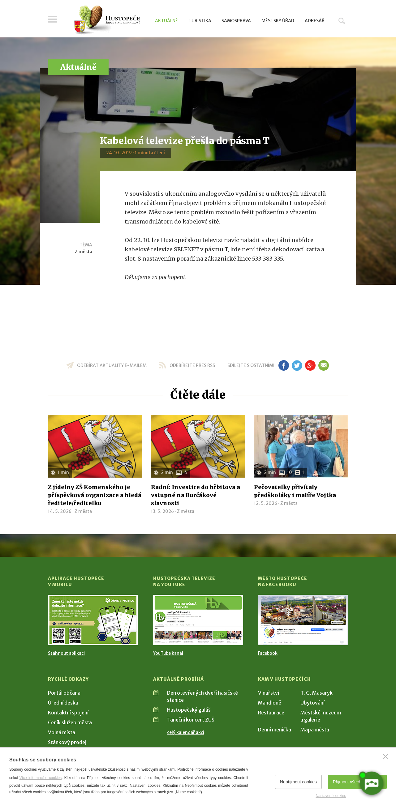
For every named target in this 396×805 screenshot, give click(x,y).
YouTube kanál (168, 653)
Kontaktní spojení (68, 712)
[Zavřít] (385, 756)
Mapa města (314, 729)
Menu (52, 19)
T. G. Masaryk (316, 693)
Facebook (268, 653)
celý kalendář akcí (185, 732)
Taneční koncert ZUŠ (190, 720)
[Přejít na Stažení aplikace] (93, 620)
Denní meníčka (274, 729)
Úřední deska (63, 703)
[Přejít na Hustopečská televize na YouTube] (198, 620)
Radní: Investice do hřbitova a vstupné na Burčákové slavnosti (195, 495)
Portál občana (64, 693)
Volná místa (61, 732)
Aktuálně (166, 20)
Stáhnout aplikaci (66, 653)
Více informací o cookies (40, 778)
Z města (83, 251)
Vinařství (268, 693)
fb (283, 365)
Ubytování (312, 703)
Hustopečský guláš (189, 710)
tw (296, 365)
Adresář (315, 20)
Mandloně (269, 703)
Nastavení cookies (331, 796)
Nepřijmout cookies (298, 781)
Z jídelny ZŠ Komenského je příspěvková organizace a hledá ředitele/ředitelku (94, 495)
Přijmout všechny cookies (357, 781)
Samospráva (236, 20)
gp (310, 365)
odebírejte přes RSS (192, 365)
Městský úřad (277, 20)
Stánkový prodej (67, 742)
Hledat (342, 21)
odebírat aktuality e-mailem (112, 365)
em (323, 365)
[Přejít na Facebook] (303, 620)
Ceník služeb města (70, 722)
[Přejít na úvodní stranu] (107, 20)
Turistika (199, 20)
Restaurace (271, 712)
